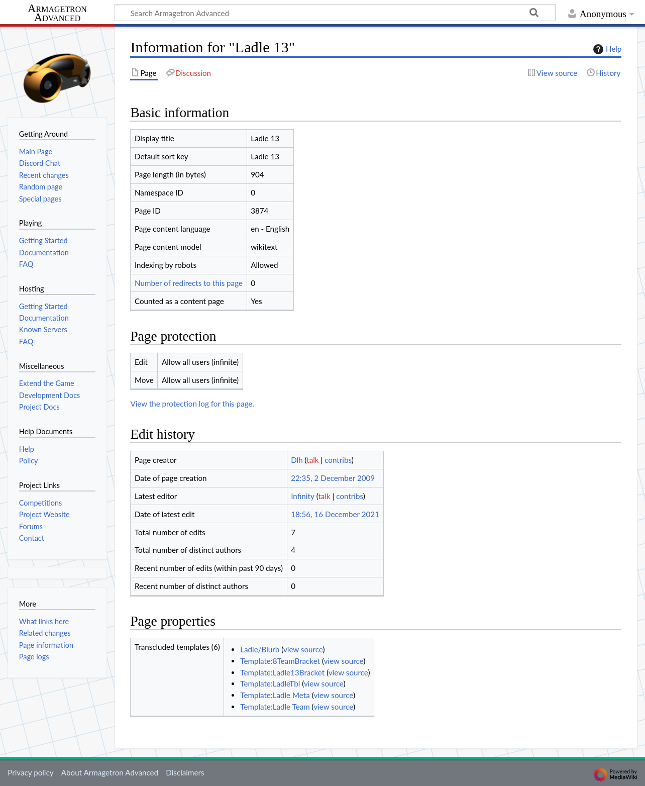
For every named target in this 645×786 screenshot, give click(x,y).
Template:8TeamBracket (280, 660)
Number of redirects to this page (189, 282)
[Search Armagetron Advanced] (335, 13)
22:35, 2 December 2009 (333, 477)
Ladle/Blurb (259, 649)
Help (606, 49)
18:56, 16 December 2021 (335, 514)
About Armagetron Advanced (109, 772)
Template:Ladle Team (274, 706)
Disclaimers (185, 772)
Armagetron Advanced (57, 13)
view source (303, 649)
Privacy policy (30, 772)
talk (312, 459)
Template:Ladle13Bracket (282, 672)
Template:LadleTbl (270, 683)
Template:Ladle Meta (275, 695)
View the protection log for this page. (192, 403)
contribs (338, 459)
